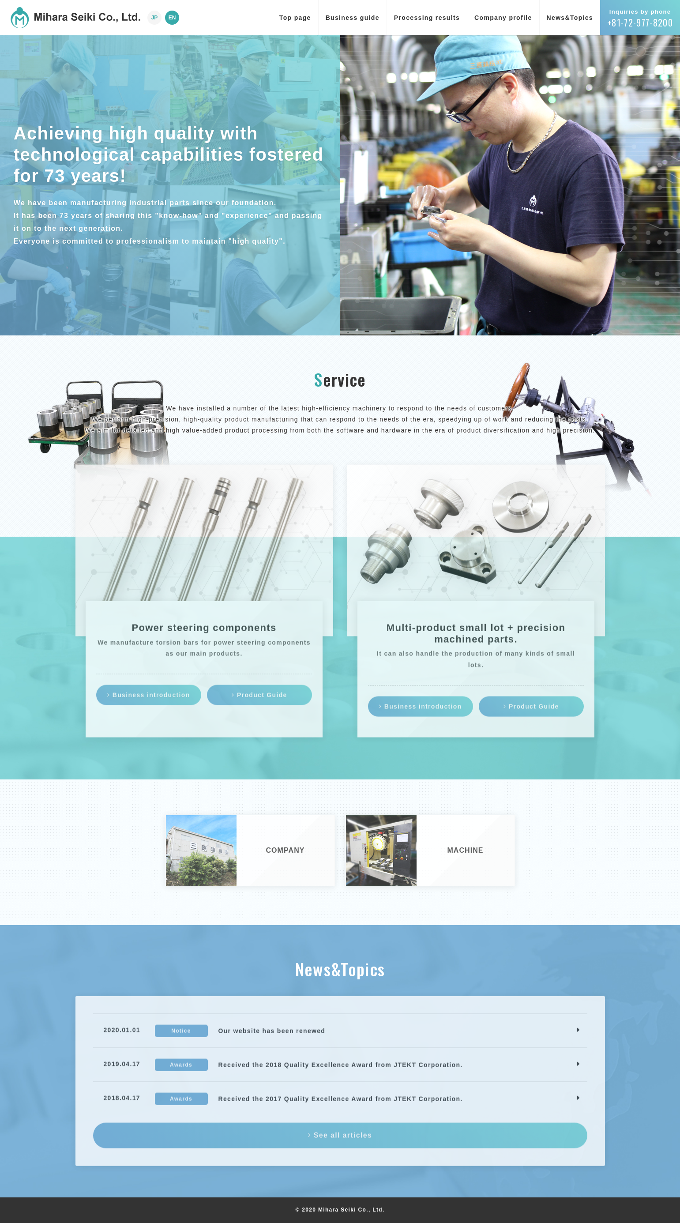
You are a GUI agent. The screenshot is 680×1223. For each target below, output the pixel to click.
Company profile (503, 17)
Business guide (352, 17)
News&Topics (570, 17)
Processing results (427, 17)
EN (172, 18)
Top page (295, 17)
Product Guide (259, 700)
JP (154, 18)
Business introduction (148, 700)
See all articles (340, 1141)
